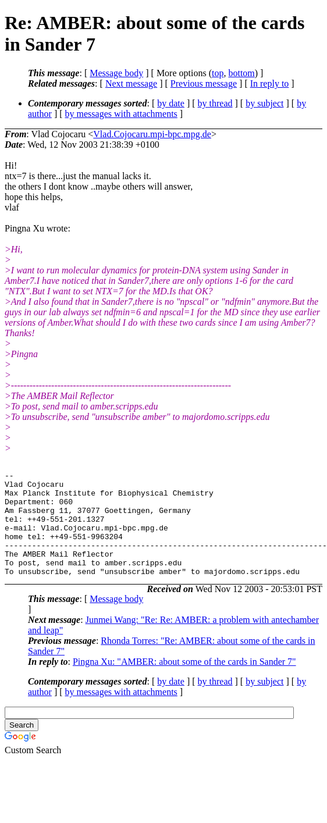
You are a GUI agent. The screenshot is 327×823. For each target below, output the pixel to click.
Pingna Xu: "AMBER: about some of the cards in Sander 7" (184, 682)
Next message (131, 83)
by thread (215, 103)
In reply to (269, 83)
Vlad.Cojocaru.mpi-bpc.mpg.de (152, 134)
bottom (241, 73)
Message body (116, 73)
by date (170, 103)
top (217, 73)
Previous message (203, 83)
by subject (264, 103)
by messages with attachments (121, 114)
